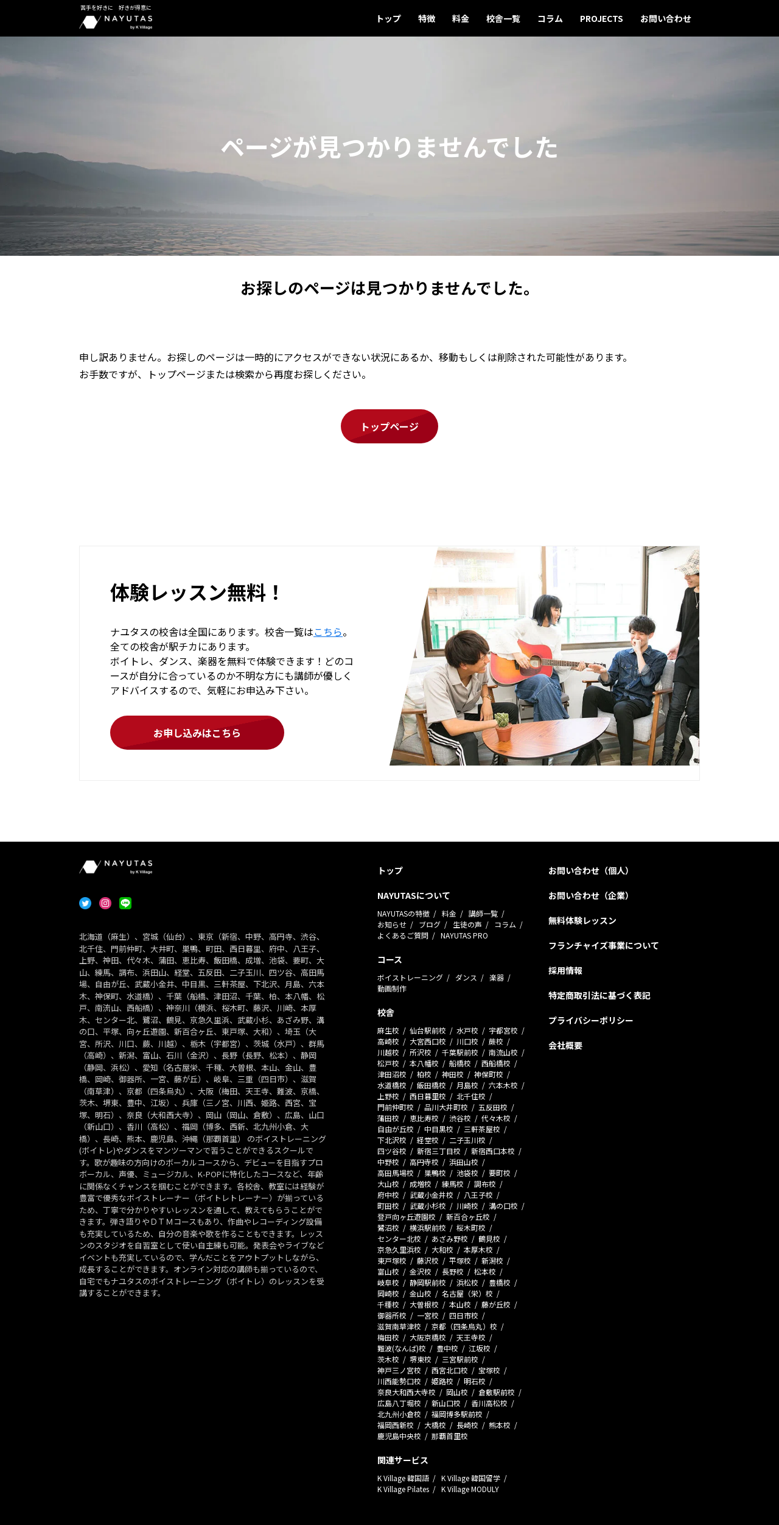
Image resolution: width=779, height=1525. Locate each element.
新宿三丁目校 (439, 1151)
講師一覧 (483, 913)
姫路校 (442, 1381)
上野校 (388, 1096)
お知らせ (392, 924)
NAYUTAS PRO (464, 935)
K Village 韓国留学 (470, 1478)
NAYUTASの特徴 (403, 913)
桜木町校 (471, 1227)
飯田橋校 (431, 1085)
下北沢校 (392, 1140)
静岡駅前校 (428, 1282)
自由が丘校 (395, 1129)
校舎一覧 (503, 18)
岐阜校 (388, 1282)
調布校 (485, 1183)
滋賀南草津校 (399, 1326)
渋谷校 (460, 1118)
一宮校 (428, 1315)
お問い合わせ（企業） (591, 895)
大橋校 (435, 1425)
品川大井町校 (446, 1107)
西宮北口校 (449, 1370)
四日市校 (463, 1315)
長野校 (453, 1271)
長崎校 (467, 1425)
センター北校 (399, 1238)
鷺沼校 (388, 1227)
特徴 (426, 18)
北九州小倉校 (399, 1414)
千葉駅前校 (460, 1052)
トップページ (389, 426)
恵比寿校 (424, 1118)
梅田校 (388, 1337)
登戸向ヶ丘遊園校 (406, 1216)
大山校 (388, 1183)
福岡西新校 (395, 1425)
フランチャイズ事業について (603, 945)
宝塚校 (489, 1370)
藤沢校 (428, 1260)
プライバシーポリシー (591, 1020)
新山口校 (446, 1403)
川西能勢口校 (399, 1381)
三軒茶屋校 (482, 1129)
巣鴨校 (435, 1173)
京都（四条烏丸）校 (464, 1326)
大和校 (442, 1249)
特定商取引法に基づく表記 (599, 995)
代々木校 (496, 1118)
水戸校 (467, 1030)
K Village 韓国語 (403, 1478)
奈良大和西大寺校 (406, 1392)
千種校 (388, 1304)
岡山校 (457, 1392)
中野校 (388, 1162)
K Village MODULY (470, 1489)
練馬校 (453, 1183)
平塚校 (460, 1260)
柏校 (424, 1074)
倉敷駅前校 (496, 1392)
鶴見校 (489, 1238)
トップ (388, 18)
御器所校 (392, 1315)
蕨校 (496, 1041)
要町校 (500, 1173)
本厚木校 (478, 1249)
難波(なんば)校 (401, 1348)
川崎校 (467, 1205)
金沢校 (420, 1271)
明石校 (475, 1381)
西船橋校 (496, 1063)
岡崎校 (388, 1293)
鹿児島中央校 (399, 1436)
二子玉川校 (467, 1140)
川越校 (388, 1052)
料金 (460, 18)
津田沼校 (392, 1074)
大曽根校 (424, 1304)
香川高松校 (489, 1403)
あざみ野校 (449, 1238)
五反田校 (493, 1107)
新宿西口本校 (493, 1151)
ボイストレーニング (410, 977)
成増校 (420, 1183)
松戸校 (388, 1063)
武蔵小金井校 (431, 1194)
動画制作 (392, 988)
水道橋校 (392, 1085)
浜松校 (467, 1282)
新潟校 (492, 1260)
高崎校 (388, 1041)
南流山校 (503, 1052)
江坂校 (480, 1348)
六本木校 (503, 1085)
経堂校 (428, 1140)
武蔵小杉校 (428, 1205)
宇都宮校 (503, 1030)
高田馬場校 (395, 1173)
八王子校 (478, 1194)
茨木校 (388, 1359)
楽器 (496, 977)
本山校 (460, 1304)
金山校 (420, 1293)
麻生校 (388, 1030)
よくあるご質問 (402, 935)
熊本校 (500, 1425)
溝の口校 (503, 1205)
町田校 (388, 1205)
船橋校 (460, 1063)
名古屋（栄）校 (467, 1293)
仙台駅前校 (428, 1030)
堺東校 (420, 1359)
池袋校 (467, 1173)
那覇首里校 (449, 1436)
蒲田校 (388, 1118)
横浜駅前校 (428, 1227)
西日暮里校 (428, 1096)
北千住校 (471, 1096)
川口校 (467, 1041)
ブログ (430, 924)
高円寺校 (424, 1162)
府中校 (388, 1194)
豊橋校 (500, 1282)
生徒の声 (467, 924)
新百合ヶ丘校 (468, 1216)
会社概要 (565, 1045)
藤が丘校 (496, 1304)
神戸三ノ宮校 (399, 1370)
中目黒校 (438, 1129)
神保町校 (488, 1074)
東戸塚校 (392, 1260)
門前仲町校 (395, 1107)
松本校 (485, 1271)
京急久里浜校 (399, 1249)
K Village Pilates (403, 1489)
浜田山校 (463, 1162)
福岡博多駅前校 (457, 1414)
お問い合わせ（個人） (591, 870)
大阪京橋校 (428, 1337)
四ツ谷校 (392, 1151)
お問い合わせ (665, 18)
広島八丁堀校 (399, 1403)
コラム (550, 18)
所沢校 (420, 1052)
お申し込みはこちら (197, 732)
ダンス (466, 977)
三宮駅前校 (460, 1359)
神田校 (453, 1074)
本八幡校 (424, 1063)
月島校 (467, 1085)
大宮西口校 (428, 1041)
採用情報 (565, 970)
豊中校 (447, 1348)
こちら (328, 631)
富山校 (388, 1271)
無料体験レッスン (582, 920)
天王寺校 (471, 1337)
